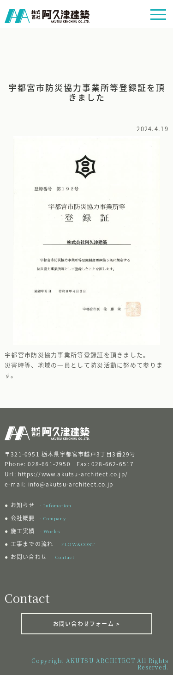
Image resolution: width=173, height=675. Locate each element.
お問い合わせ (43, 557)
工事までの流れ (53, 544)
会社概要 (38, 518)
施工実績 (35, 531)
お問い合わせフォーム (86, 624)
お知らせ (41, 505)
